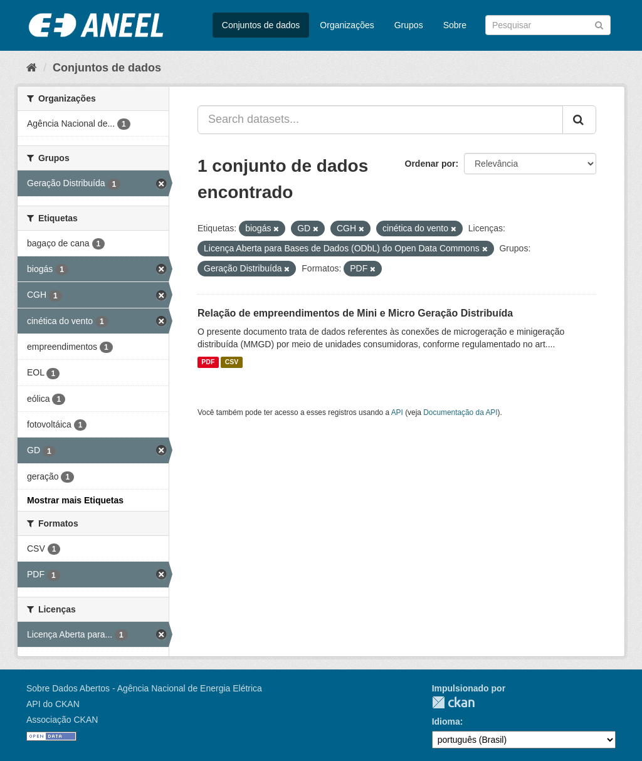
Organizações (347, 25)
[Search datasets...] (380, 119)
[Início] (31, 67)
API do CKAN (53, 704)
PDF (207, 362)
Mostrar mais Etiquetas (75, 500)
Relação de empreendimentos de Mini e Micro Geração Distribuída (355, 313)
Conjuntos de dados (261, 25)
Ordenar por (430, 164)
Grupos (408, 25)
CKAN (453, 702)
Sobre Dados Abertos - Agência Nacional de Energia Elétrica (144, 688)
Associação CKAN (62, 720)
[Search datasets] (548, 25)
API (397, 412)
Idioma (446, 721)
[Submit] (599, 24)
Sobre (454, 25)
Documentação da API (460, 412)
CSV (232, 362)
